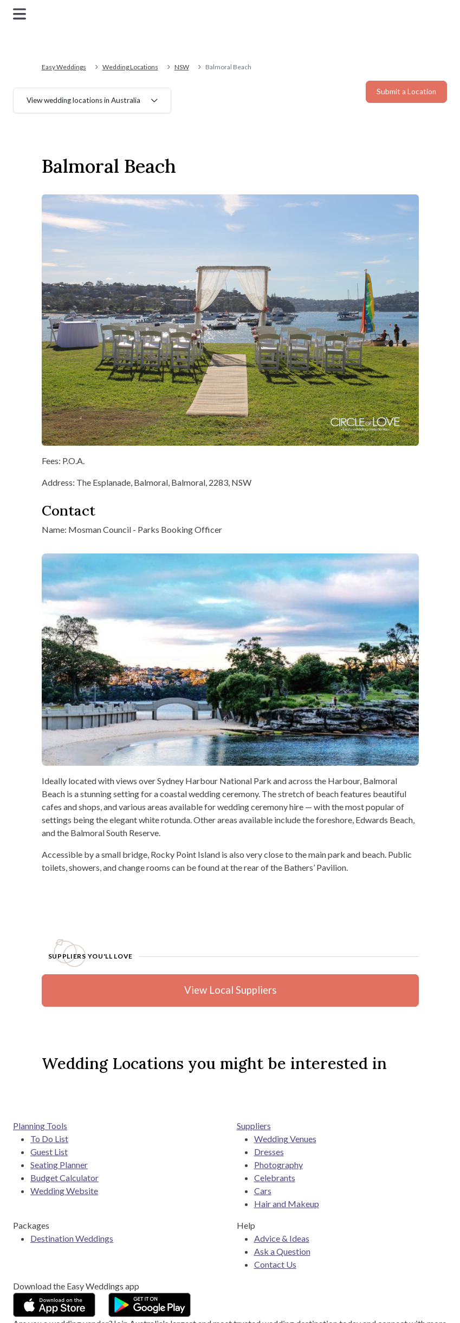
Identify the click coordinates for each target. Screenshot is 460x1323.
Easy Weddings (64, 67)
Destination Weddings (71, 1238)
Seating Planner (59, 1164)
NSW (181, 67)
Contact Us (275, 1264)
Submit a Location (406, 91)
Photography (278, 1164)
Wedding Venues (285, 1138)
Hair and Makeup (286, 1203)
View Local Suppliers (230, 990)
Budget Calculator (64, 1177)
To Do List (49, 1138)
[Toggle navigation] (20, 13)
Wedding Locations (130, 67)
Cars (262, 1190)
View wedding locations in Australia (83, 100)
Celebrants (274, 1177)
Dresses (269, 1151)
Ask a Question (282, 1251)
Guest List (49, 1151)
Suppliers (254, 1125)
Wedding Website (64, 1190)
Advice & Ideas (281, 1238)
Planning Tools (40, 1125)
